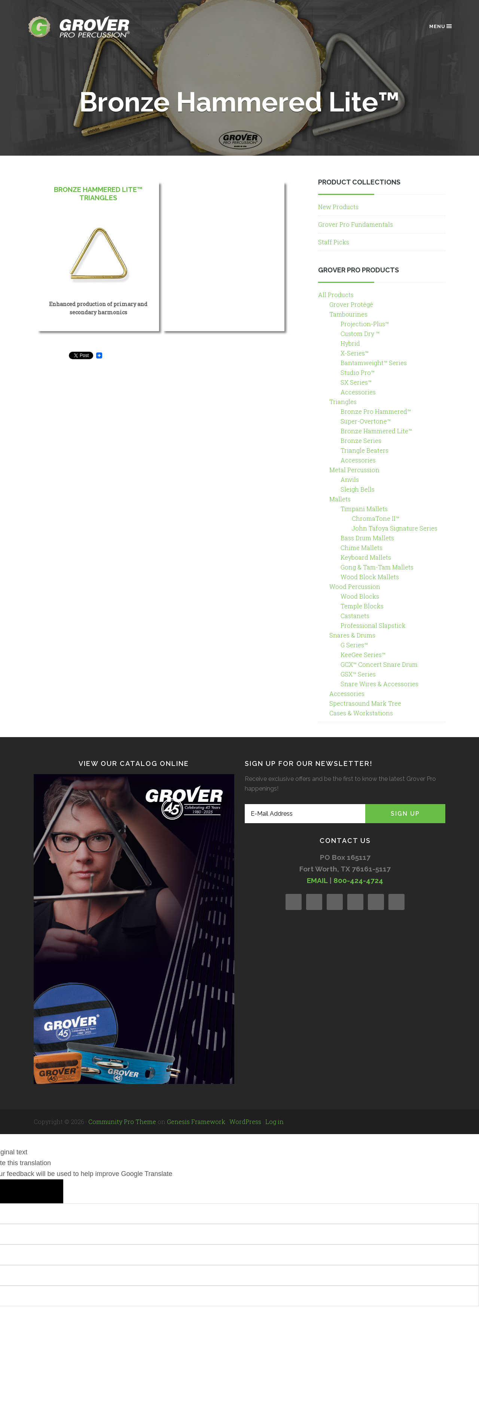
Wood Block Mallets (370, 577)
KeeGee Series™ (363, 655)
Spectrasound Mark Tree (365, 703)
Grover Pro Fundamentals (355, 224)
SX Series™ (356, 382)
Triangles (343, 402)
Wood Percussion (354, 586)
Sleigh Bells (358, 489)
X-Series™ (355, 353)
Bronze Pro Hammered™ (376, 411)
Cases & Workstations (361, 713)
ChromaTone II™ (375, 518)
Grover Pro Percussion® (91, 27)
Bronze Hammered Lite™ (376, 431)
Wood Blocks (360, 596)
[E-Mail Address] (305, 813)
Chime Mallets (361, 548)
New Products (338, 207)
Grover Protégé (351, 304)
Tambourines (348, 314)
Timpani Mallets (364, 509)
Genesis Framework (196, 1121)
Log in (274, 1121)
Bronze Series (361, 441)
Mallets (340, 499)
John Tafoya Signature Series (394, 528)
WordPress (245, 1121)
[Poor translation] (45, 1191)
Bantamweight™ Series (374, 363)
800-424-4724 (358, 880)
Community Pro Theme (122, 1121)
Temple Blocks (362, 606)
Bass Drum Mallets (367, 538)
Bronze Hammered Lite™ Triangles (98, 194)
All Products (336, 295)
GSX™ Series (358, 674)
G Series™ (354, 645)
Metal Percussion (354, 470)
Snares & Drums (352, 635)
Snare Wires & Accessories (379, 684)
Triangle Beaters (364, 450)
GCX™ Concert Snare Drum (379, 664)
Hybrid (350, 343)
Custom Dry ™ (360, 333)
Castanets (355, 616)
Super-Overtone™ (366, 421)
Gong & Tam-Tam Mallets (377, 567)
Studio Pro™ (358, 372)
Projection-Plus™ (365, 324)
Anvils (350, 479)
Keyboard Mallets (366, 557)
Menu (441, 26)
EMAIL (317, 880)
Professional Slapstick (373, 625)
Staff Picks (333, 242)
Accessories (358, 392)
